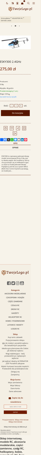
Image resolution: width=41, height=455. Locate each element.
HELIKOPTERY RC (17, 18)
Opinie (20, 140)
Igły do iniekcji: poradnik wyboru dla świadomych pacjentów (20, 335)
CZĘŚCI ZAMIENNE (20, 292)
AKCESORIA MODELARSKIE (20, 285)
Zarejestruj (20, 363)
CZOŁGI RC (20, 296)
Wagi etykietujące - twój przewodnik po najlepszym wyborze (20, 346)
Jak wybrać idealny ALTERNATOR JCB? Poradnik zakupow (20, 351)
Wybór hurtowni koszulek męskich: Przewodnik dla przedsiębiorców (20, 356)
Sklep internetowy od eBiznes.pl (20, 412)
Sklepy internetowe (26, 405)
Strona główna (5, 18)
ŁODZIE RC (20, 320)
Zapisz (20, 397)
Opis (20, 136)
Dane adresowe (20, 380)
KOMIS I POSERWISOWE (20, 312)
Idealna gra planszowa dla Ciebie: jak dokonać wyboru (20, 340)
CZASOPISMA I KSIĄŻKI (20, 289)
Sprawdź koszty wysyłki (8, 94)
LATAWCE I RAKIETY (20, 316)
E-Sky (2, 82)
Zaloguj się (20, 360)
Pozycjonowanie (13, 405)
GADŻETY (20, 304)
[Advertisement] (20, 190)
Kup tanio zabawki (20, 328)
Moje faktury (20, 374)
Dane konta (20, 377)
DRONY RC (20, 300)
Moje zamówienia (20, 371)
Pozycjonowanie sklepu (20, 331)
